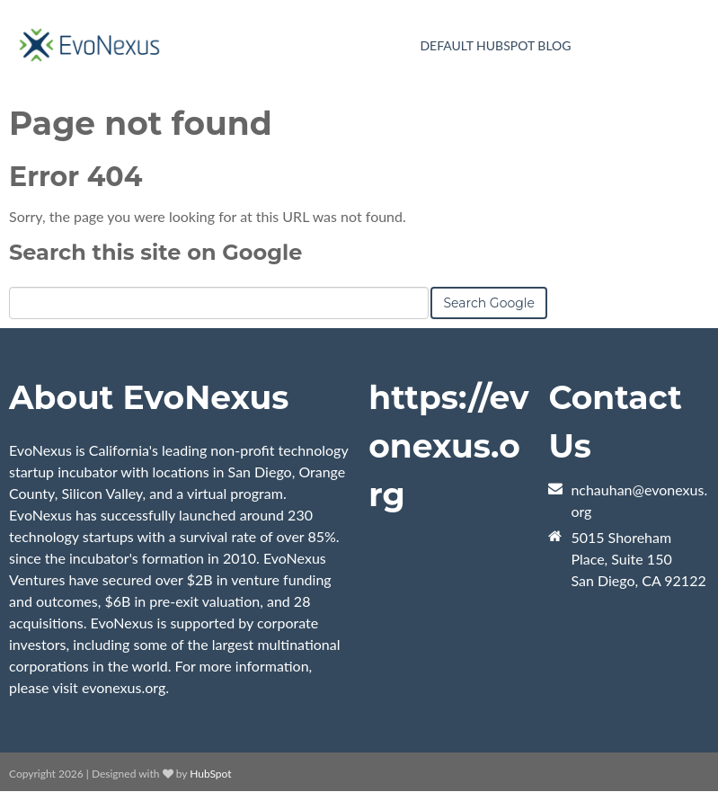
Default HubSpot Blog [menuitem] (495, 45)
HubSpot (210, 773)
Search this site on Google (155, 252)
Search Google (489, 303)
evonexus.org (123, 687)
